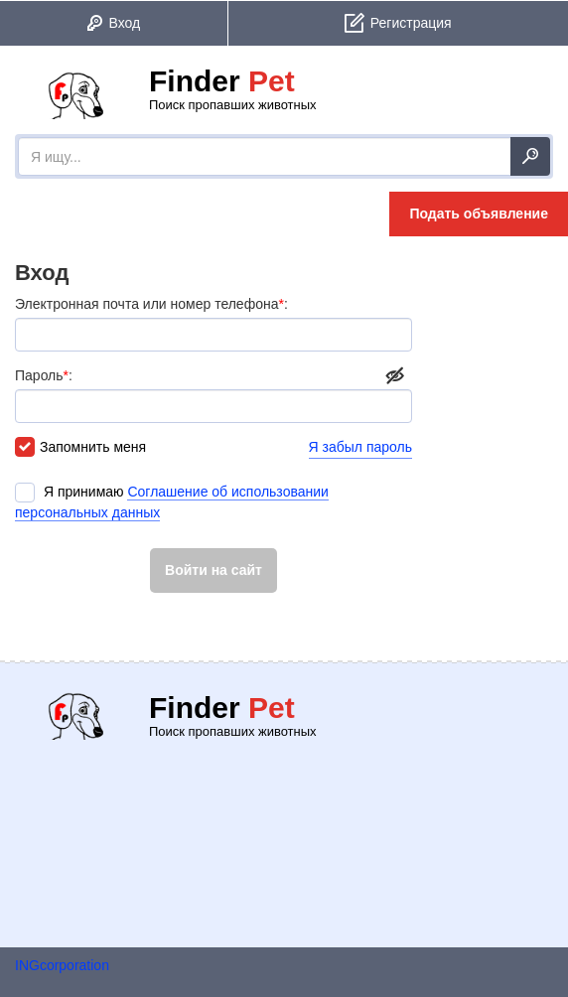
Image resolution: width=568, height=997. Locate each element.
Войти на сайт (213, 570)
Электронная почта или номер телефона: (213, 324)
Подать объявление (478, 213)
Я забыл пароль (360, 447)
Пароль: (213, 394)
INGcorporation (62, 965)
